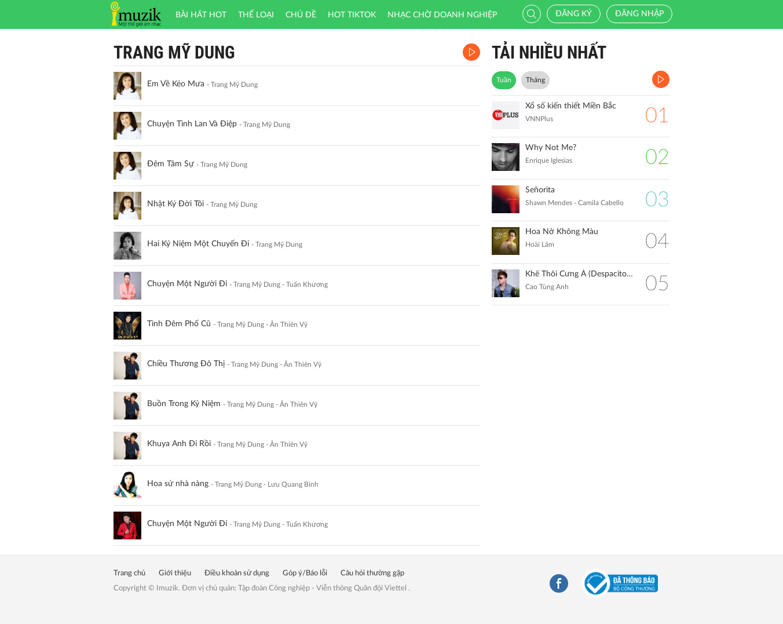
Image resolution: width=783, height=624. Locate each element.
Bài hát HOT (200, 15)
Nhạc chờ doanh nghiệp (442, 15)
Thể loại (256, 15)
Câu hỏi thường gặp (372, 573)
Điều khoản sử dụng (236, 573)
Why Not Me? (550, 148)
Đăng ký (573, 14)
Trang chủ (129, 573)
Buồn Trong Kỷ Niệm (184, 404)
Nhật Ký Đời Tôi (175, 204)
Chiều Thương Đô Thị (186, 364)
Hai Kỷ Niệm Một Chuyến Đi (198, 244)
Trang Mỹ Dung (174, 52)
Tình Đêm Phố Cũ (179, 324)
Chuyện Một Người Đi (187, 284)
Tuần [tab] (503, 79)
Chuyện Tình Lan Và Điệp (192, 124)
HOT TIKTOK (352, 15)
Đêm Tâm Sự (170, 164)
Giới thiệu (175, 573)
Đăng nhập (639, 14)
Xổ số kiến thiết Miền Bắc (570, 106)
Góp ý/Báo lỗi (305, 573)
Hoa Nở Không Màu (561, 232)
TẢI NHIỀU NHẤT (549, 52)
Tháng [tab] (535, 79)
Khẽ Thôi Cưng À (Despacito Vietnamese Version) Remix (579, 274)
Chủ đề (301, 15)
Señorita (540, 190)
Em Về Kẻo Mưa (175, 84)
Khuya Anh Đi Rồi (179, 444)
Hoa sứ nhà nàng (177, 484)
